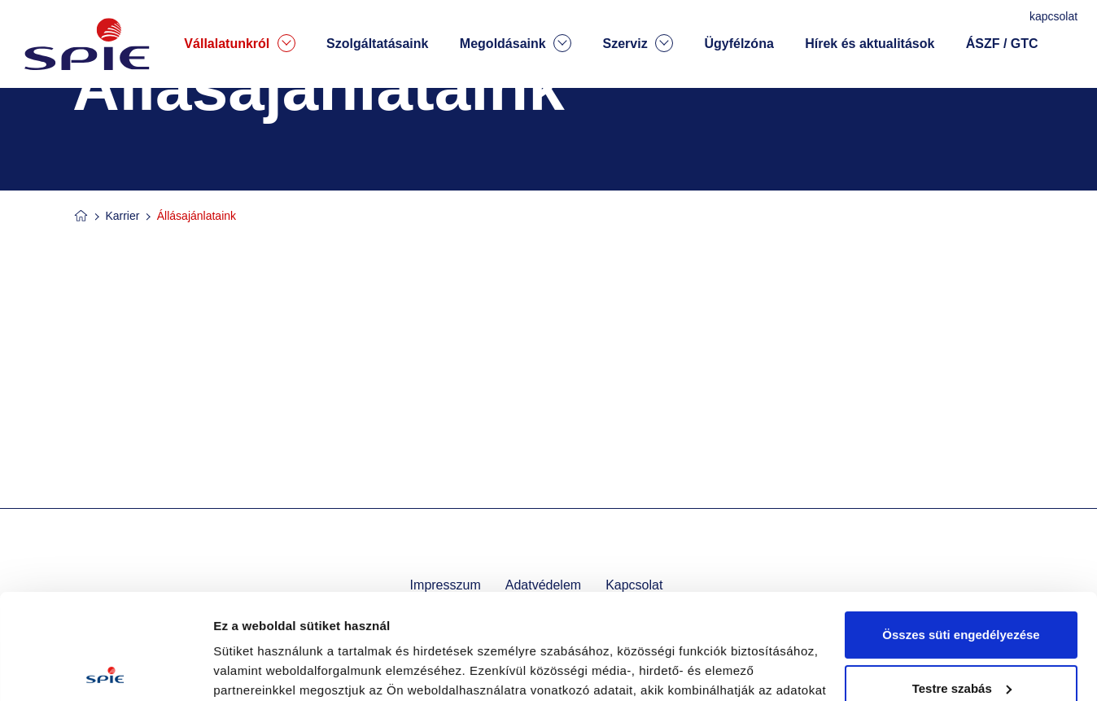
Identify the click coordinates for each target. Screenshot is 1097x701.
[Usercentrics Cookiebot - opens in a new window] (105, 669)
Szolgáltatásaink (377, 43)
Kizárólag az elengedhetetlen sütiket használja (961, 646)
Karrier (122, 215)
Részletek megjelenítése (284, 669)
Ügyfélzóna (738, 43)
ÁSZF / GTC (1002, 43)
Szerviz (637, 43)
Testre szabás (962, 582)
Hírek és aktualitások (869, 43)
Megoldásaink (515, 43)
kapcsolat (1055, 16)
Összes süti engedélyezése (960, 530)
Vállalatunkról (239, 43)
